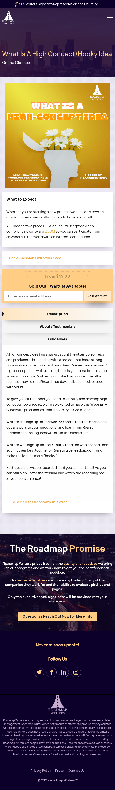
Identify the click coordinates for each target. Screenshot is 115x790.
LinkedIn (64, 672)
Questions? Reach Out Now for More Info (57, 616)
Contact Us (76, 771)
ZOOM (50, 231)
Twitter (39, 672)
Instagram (76, 672)
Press (59, 771)
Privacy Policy (41, 771)
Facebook (51, 672)
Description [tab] (57, 314)
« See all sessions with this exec (33, 258)
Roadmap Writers (9, 17)
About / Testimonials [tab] (57, 326)
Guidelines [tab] (57, 339)
